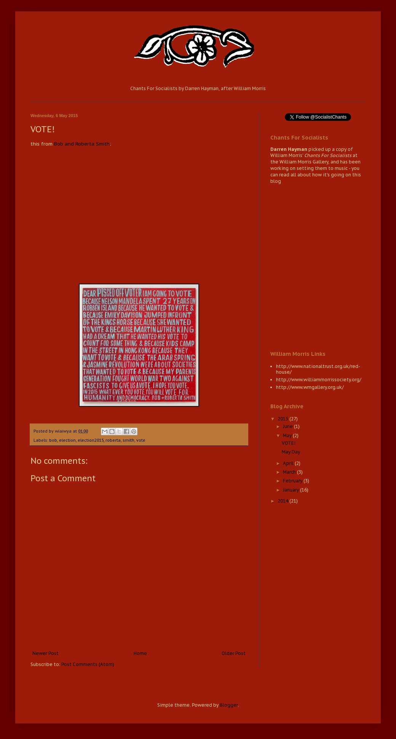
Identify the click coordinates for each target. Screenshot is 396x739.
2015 (283, 419)
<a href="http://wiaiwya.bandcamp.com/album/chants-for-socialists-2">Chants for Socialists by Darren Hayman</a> (318, 266)
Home (140, 653)
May (288, 435)
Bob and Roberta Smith (82, 144)
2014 (283, 501)
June (288, 426)
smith (128, 440)
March (290, 472)
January (291, 490)
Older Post (234, 653)
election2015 (91, 440)
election (67, 440)
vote (140, 440)
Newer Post (45, 653)
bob (53, 440)
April (289, 463)
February (293, 481)
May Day (291, 452)
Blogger (229, 705)
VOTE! (288, 443)
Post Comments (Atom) (87, 664)
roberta (113, 440)
